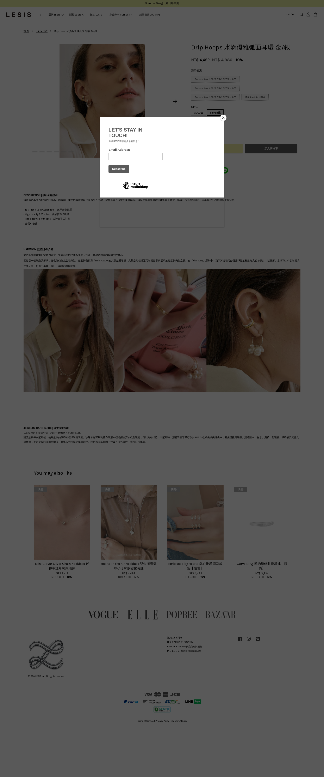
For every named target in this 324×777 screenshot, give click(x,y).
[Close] (223, 118)
